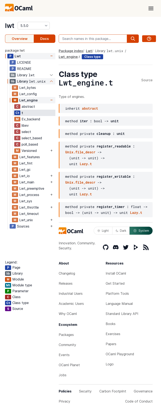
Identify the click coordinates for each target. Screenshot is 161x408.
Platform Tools (117, 293)
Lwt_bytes (27, 88)
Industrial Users (71, 293)
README (24, 69)
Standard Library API (122, 314)
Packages (66, 335)
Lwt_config (28, 94)
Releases (66, 283)
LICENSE (24, 62)
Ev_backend (31, 119)
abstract (28, 106)
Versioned (29, 151)
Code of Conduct (139, 401)
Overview (19, 39)
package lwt (15, 50)
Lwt (18, 56)
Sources (23, 226)
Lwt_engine (28, 100)
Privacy (64, 401)
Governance (143, 391)
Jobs (62, 375)
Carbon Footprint (112, 391)
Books (111, 324)
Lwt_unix (26, 220)
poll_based (30, 144)
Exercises (113, 334)
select (26, 132)
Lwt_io (24, 176)
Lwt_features (29, 157)
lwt (9, 25)
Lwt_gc (25, 169)
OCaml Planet (69, 365)
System (141, 231)
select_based (32, 138)
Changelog (67, 273)
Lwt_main (26, 182)
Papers (111, 344)
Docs (44, 39)
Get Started (115, 283)
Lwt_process (29, 195)
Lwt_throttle (29, 207)
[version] (34, 25)
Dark (121, 230)
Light (103, 230)
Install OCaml (116, 273)
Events (64, 355)
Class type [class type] (92, 56)
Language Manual (119, 303)
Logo (110, 364)
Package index (71, 51)
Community (67, 345)
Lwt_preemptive (31, 188)
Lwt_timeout (29, 214)
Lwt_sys (25, 201)
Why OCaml (68, 314)
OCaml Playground (120, 354)
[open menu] (151, 8)
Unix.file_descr (80, 152)
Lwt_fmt (25, 163)
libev (25, 125)
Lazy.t (86, 164)
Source (147, 80)
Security (85, 391)
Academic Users (71, 303)
